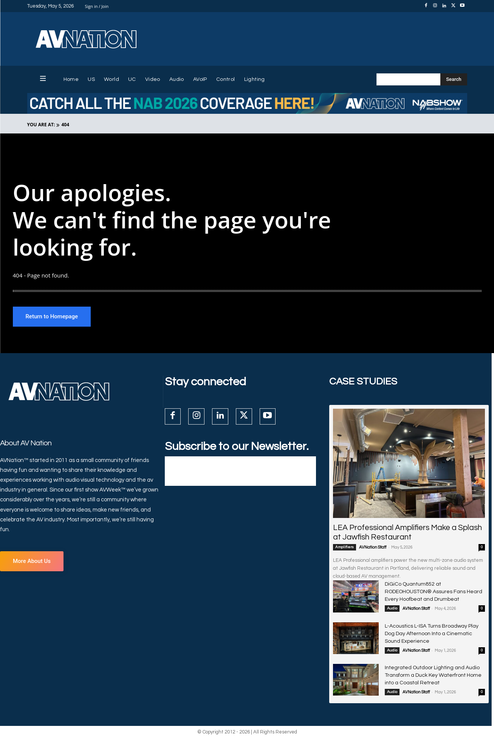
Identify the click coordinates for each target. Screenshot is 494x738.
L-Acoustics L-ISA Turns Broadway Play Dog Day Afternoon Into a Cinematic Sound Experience (432, 634)
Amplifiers (344, 548)
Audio (392, 609)
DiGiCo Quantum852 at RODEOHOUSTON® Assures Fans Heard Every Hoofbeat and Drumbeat (433, 592)
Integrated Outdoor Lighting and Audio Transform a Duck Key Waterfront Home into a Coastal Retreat (433, 676)
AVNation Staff (372, 548)
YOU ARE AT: (41, 124)
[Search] (453, 79)
